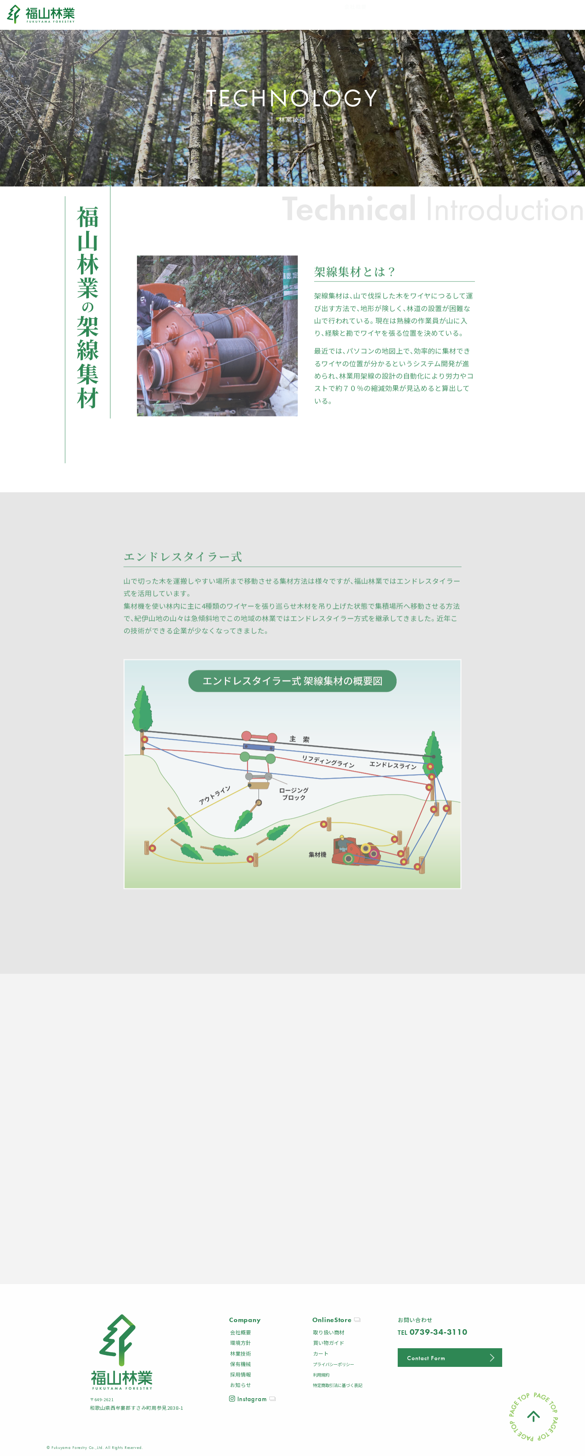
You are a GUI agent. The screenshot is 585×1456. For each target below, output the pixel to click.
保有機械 (240, 1364)
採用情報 (240, 1374)
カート (321, 1353)
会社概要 (240, 1332)
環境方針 (240, 1342)
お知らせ (240, 1384)
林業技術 (240, 1353)
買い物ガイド (328, 1342)
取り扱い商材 (328, 1332)
